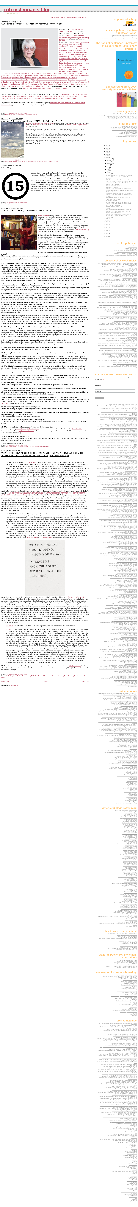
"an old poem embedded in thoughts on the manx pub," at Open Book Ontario (118, 505)
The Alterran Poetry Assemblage (129, 1192)
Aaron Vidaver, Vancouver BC (130, 905)
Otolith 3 (135, 1161)
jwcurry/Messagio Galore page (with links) (127, 991)
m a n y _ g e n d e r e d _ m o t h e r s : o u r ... (117, 215)
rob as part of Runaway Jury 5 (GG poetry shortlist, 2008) (123, 578)
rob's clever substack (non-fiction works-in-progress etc (124, 36)
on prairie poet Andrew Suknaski (129, 533)
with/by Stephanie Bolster (131, 800)
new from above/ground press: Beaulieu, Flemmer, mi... (119, 209)
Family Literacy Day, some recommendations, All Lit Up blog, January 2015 (119, 292)
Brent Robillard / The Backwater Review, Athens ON (124, 883)
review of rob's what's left (131, 664)
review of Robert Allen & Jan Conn (128, 682)
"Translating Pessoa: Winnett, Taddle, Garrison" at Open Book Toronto (120, 526)
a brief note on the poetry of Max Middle (127, 645)
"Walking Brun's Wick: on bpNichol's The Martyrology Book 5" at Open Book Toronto (117, 532)
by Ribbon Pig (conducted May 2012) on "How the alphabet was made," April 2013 (117, 713)
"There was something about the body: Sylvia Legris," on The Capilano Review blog (117, 481)
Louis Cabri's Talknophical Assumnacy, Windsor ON (124, 1010)
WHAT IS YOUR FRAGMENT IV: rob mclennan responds (123, 355)
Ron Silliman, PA (133, 890)
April (108, 170)
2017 (106, 157)
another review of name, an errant (129, 635)
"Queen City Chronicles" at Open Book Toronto (126, 548)
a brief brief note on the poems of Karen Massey (125, 627)
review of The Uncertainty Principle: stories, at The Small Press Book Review (119, 354)
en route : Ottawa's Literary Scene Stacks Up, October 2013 (123, 404)
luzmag (135, 1172)
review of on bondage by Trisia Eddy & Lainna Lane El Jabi (123, 565)
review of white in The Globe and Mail (128, 601)
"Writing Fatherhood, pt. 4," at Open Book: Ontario (125, 359)
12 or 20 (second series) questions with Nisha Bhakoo (26, 210)
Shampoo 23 (134, 1182)
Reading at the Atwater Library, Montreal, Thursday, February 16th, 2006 (120, 1030)
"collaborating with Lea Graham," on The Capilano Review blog (122, 467)
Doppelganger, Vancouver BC (130, 983)
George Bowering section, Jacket (129, 943)
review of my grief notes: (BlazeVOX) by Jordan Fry (125, 462)
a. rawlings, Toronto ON (131, 880)
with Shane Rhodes (132, 773)
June (108, 167)
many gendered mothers (131, 248)
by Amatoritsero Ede (132, 784)
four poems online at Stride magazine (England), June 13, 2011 (122, 1114)
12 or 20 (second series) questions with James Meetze (119, 194)
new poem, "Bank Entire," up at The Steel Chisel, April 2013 (123, 1053)
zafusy (135, 1174)
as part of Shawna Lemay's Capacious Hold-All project (124, 583)
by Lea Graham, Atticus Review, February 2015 (126, 696)
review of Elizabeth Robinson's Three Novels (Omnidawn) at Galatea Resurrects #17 (117, 468)
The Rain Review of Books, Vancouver (128, 1004)
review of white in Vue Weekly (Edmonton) (127, 597)
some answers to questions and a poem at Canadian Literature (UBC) (120, 752)
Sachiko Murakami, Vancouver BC (129, 871)
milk (136, 1133)
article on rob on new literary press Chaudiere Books (124, 626)
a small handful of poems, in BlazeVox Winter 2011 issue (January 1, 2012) (119, 1101)
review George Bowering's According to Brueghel (125, 570)
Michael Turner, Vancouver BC (129, 901)
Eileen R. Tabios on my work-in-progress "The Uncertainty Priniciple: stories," (119, 484)
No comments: (24, 113)
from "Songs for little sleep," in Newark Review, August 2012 (123, 1081)
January (109, 217)
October (109, 162)
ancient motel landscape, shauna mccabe (127, 961)
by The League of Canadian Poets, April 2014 (126, 707)
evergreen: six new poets (131, 944)
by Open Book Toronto (131, 747)
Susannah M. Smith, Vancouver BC (128, 894)
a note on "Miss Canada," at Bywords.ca (127, 431)
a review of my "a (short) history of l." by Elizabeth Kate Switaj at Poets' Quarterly (118, 271)
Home (46, 681)
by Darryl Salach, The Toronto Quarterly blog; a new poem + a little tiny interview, (118, 729)
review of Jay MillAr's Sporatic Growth (128, 624)
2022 (106, 150)
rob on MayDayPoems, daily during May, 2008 (126, 1143)
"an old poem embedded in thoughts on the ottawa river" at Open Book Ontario (118, 500)
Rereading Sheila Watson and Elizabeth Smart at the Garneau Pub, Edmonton (118, 585)
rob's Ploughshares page (131, 135)
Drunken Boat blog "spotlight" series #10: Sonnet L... (118, 202)
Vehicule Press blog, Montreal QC (129, 904)
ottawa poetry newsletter (131, 249)
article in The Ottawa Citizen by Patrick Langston (125, 619)
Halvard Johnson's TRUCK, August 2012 (127, 936)
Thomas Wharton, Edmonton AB (129, 909)
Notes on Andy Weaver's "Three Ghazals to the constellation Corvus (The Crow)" (118, 669)
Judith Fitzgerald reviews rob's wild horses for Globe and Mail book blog (120, 542)
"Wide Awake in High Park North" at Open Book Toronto (124, 536)
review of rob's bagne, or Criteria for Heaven (126, 675)
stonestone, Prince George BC (129, 1009)
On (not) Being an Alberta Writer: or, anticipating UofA (124, 621)
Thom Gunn (5, 403)
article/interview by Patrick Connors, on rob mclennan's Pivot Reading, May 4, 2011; (117, 509)
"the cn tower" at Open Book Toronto (128, 560)
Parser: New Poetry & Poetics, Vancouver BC (126, 998)
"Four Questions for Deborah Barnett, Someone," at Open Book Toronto (120, 487)
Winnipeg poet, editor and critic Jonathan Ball (40, 123)
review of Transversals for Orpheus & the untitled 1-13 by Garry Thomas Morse (118, 622)
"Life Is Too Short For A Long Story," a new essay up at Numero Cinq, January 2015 (117, 295)
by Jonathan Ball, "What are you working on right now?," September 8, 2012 (119, 718)
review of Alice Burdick (131, 683)
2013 (106, 223)
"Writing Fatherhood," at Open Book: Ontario (126, 365)
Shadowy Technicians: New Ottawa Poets (127, 967)
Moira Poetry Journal (132, 1181)
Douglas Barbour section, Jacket (129, 937)
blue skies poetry (133, 1144)
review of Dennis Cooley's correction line (127, 581)
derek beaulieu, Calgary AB (130, 815)
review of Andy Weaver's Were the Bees (127, 644)
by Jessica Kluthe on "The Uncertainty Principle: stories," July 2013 (121, 709)
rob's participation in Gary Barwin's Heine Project (125, 538)
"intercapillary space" (132, 1167)
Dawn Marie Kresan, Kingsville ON (128, 855)
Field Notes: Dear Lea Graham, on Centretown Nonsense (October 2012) (119, 1076)
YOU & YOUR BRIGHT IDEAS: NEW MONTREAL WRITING (122, 948)
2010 (106, 227)
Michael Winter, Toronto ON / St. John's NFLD (126, 911)
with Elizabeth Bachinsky (131, 751)
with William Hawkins (132, 787)
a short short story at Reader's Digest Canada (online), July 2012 (121, 1082)
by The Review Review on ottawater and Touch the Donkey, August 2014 (120, 699)
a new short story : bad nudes (113, 205)
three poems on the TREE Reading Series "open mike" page (122, 1135)
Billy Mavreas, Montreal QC (130, 864)
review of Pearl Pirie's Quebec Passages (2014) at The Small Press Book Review (118, 332)
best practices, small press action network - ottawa (125, 656)
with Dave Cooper (132, 783)
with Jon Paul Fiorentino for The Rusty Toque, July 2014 (123, 702)
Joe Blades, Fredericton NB (130, 820)
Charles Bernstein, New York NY (129, 816)
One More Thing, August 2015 (130, 278)
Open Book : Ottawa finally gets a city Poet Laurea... (118, 193)
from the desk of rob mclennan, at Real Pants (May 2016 (123, 269)
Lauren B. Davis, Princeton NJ (129, 834)
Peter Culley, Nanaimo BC (130, 831)
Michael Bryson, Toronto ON (130, 821)
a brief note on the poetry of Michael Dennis (126, 630)
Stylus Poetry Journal (132, 1154)
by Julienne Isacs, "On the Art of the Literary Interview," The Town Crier (120, 695)
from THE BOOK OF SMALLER (113, 184)
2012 (106, 224)
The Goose (134, 986)
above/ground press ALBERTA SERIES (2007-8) (125, 253)
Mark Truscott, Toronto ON (130, 900)
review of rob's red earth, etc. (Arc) (128, 661)
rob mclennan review (42, 161)
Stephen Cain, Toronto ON (130, 825)
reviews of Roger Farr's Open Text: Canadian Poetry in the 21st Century (120, 575)
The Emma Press (33, 446)
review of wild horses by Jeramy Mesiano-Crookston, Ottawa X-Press (120, 528)
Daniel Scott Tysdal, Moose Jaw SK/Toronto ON (125, 902)
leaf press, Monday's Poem (130, 1131)
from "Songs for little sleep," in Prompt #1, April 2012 (124, 1090)
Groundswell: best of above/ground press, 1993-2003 (124, 963)
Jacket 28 (134, 1186)
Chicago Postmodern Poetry (130, 980)
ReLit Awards (133, 1007)
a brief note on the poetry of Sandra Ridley (127, 618)
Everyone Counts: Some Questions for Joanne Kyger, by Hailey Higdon (74, 38)
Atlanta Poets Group (132, 915)
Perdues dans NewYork (26, 431)
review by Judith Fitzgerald (130, 591)
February (109, 173)
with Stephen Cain (132, 794)
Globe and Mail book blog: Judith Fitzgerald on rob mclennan (122, 552)
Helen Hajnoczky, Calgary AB (130, 850)
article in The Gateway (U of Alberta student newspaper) (123, 607)
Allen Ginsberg (9, 676)
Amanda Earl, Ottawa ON (131, 839)
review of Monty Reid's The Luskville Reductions (125, 558)
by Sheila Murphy (132, 786)
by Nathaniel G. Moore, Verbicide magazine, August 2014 (123, 701)
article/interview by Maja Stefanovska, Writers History (124, 506)
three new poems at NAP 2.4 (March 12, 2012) (126, 1093)
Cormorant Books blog (131, 829)
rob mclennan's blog (27, 9)
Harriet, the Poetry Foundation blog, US (127, 877)
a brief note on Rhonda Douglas (129, 634)
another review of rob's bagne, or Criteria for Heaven (124, 676)
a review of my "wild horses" (130, 273)
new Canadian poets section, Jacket (128, 947)
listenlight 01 (134, 1168)
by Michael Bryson (132, 802)
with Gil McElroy (133, 799)
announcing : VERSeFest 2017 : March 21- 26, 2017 (118, 182)
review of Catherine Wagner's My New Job (127, 562)
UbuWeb (135, 1013)
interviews (49, 676)
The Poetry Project (31, 462)
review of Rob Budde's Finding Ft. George (127, 580)
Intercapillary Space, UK (131, 987)
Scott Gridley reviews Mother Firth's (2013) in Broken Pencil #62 (122, 357)
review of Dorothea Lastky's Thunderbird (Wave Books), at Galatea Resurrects (118, 428)
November (109, 160)
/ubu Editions (134, 1014)
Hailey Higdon (8, 114)
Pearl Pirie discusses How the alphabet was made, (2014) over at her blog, (119, 353)
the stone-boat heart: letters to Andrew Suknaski (125, 638)
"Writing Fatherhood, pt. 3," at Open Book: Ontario (125, 362)
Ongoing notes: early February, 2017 (115, 212)
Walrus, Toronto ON (132, 1152)
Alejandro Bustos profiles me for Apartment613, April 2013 (123, 418)
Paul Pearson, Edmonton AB (130, 874)
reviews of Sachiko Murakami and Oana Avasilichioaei (124, 576)
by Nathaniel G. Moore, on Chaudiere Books (126, 776)
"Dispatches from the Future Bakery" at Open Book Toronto (123, 563)
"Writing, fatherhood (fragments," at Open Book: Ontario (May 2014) (121, 340)
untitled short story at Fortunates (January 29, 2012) (124, 1095)
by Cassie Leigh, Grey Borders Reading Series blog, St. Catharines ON (120, 728)
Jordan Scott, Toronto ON (131, 889)
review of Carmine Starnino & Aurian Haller (127, 685)
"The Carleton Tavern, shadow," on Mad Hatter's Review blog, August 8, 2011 (118, 1106)
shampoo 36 (134, 1124)
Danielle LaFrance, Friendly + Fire (114, 206)
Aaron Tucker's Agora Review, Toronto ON (127, 975)
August (108, 165)
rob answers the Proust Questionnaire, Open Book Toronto (123, 741)
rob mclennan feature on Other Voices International (125, 1140)
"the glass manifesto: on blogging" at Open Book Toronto (123, 511)
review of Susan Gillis (131, 686)
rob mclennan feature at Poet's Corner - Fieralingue (125, 1134)
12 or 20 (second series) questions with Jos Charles (118, 188)
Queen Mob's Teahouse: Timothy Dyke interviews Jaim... (119, 190)
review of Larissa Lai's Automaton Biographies (126, 540)
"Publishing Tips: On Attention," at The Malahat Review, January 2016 (120, 270)
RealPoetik (134, 1173)
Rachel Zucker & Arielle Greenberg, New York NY (125, 912)
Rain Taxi (134, 1005)
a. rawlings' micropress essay (130, 670)
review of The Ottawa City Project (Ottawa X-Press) (125, 617)
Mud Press (18, 446)
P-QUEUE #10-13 (110, 191)
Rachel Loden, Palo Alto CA (130, 859)
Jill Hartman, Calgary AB (131, 852)
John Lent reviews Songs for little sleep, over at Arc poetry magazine (121, 410)
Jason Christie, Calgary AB (130, 827)
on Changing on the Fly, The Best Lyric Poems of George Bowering (121, 654)
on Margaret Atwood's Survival (129, 662)
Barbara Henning (47, 537)
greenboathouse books (131, 1202)
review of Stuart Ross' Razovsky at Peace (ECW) (125, 681)
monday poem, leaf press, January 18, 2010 (126, 1123)
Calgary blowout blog (132, 917)
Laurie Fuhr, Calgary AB (131, 845)
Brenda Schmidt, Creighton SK (129, 888)
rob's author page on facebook (129, 126)
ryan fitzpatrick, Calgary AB (130, 841)
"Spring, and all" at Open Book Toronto (128, 544)
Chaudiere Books (132, 247)
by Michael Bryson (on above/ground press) (126, 803)
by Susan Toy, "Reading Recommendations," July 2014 (124, 703)
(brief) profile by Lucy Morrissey (129, 423)
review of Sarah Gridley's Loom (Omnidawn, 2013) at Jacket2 (122, 356)
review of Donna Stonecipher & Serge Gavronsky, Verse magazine (121, 587)
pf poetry (134, 1130)
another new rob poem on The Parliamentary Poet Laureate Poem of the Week (118, 1139)
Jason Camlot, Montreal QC (130, 826)
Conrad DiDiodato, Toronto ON (129, 836)
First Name (98, 385)
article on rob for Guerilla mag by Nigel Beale (126, 564)
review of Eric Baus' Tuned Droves (128, 557)
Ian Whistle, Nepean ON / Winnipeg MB (127, 910)
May (108, 169)
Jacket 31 (134, 1162)
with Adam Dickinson (132, 781)
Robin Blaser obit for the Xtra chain (128, 569)
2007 (106, 232)
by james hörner (133, 793)
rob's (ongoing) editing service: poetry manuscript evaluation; (122, 118)
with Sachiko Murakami (131, 754)
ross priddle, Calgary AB (131, 878)
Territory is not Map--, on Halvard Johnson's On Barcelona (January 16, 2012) (118, 1098)
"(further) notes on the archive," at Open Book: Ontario (124, 322)
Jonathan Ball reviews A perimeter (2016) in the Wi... (118, 176)
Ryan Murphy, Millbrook (111, 200)
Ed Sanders (9, 629)
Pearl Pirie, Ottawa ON (131, 875)
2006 (106, 233)
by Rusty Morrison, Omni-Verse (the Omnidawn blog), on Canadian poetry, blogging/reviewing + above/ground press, (119, 726)
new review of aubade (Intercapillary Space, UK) (125, 595)
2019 (106, 154)
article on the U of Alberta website (129, 606)
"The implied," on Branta (131, 549)
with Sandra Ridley (132, 755)
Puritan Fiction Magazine (131, 1151)
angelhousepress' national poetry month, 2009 (126, 1127)
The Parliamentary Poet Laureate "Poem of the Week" (124, 996)
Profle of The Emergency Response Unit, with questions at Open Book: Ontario (118, 463)
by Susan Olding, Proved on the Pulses (127, 745)
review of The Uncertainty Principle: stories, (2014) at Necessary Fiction (120, 314)
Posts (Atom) (14, 685)
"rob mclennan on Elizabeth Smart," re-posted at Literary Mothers (121, 317)
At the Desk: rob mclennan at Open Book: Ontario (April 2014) (122, 342)
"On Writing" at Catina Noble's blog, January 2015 (125, 294)
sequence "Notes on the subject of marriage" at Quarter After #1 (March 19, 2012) (117, 1092)
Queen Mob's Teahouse (31, 114)
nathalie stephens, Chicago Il (130, 896)
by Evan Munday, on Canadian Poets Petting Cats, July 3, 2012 (122, 719)
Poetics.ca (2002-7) (132, 254)
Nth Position (134, 1176)
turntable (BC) (133, 1125)
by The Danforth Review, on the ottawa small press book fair (122, 750)
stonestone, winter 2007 (131, 1157)
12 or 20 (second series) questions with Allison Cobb (118, 203)
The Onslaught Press (43, 446)
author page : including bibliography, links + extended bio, (69, 17)
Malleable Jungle (133, 1183)
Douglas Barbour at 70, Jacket (129, 554)
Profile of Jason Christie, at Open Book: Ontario (125, 321)
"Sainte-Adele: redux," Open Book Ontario (127, 492)
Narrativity (134, 993)
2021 (106, 151)
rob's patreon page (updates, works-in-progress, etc (124, 35)
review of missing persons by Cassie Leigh (127, 524)
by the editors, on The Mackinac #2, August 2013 (125, 708)
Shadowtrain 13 (133, 1156)
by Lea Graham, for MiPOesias (129, 765)
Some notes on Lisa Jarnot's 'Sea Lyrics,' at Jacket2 (124, 421)
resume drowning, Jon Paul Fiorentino (128, 965)
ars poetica (134, 1136)
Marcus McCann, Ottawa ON (130, 866)
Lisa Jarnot (9, 626)
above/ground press (132, 245)
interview (15, 114)
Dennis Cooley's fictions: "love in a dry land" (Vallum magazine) (122, 596)
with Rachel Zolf (133, 777)
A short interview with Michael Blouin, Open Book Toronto (123, 495)
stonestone (134, 1193)
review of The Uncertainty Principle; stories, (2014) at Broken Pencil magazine (118, 316)
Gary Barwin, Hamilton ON (130, 814)
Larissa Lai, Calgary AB (131, 857)
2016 (106, 218)
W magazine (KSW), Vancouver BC (128, 1012)
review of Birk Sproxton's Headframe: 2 (127, 628)
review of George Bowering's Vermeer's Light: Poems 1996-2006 (121, 605)
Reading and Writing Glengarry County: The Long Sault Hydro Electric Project (118, 553)
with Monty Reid (133, 779)
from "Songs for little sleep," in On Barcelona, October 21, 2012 (122, 1075)
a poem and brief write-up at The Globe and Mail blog (124, 1128)
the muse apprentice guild (131, 1194)
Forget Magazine (133, 1145)
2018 (106, 156)
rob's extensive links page (131, 131)
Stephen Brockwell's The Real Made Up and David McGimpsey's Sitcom (120, 584)
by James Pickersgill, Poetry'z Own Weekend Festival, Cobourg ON (121, 733)
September (109, 163)
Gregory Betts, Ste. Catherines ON (128, 818)
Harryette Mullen (32, 537)
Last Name (98, 391)
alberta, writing (133, 921)
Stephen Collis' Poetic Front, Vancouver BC (126, 1001)
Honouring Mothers (132, 1190)
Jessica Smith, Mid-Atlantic (130, 893)
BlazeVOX (134, 1146)
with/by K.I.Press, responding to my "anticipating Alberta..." (123, 768)
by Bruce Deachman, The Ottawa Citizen (127, 746)
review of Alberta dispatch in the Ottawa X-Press (125, 571)
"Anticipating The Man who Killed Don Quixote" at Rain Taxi (123, 515)
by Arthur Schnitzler (27, 429)
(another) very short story (112, 187)
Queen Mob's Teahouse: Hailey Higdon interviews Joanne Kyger (31, 24)
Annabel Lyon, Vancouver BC (130, 861)
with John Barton (133, 789)
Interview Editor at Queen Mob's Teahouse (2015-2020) (124, 128)
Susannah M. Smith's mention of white (128, 594)
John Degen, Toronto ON (131, 835)
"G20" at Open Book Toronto (130, 531)
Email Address (99, 380)
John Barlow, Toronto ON (131, 813)
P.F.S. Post (134, 1179)
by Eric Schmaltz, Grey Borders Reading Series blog (124, 740)
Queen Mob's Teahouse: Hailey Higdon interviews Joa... (119, 175)
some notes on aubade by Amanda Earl (127, 632)
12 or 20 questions (10, 446)
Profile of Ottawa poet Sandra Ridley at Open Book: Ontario (123, 479)
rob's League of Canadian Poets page (128, 132)
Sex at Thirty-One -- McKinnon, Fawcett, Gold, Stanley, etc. (123, 665)
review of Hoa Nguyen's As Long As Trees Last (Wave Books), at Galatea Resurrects (117, 426)
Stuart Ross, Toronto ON (131, 884)
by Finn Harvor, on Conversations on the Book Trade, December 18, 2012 (119, 717)
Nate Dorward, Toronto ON (130, 837)
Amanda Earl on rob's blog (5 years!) (128, 586)
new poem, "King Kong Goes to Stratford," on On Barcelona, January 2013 (119, 1068)
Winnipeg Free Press (53, 161)
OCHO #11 (134, 1149)
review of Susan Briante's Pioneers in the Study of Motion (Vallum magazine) (119, 612)
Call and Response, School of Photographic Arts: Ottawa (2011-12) (121, 255)
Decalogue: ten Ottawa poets (130, 942)
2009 (106, 229)
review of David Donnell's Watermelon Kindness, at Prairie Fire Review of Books (118, 525)
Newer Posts (5, 681)
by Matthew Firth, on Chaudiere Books (128, 774)
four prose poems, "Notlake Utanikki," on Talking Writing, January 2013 (120, 1066)
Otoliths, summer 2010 (131, 1119)
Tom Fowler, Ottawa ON (131, 842)
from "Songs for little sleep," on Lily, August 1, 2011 (125, 1107)
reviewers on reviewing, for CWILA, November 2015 (124, 276)
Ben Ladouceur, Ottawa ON (130, 856)
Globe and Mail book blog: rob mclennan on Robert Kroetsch (122, 546)
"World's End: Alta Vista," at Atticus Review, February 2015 (123, 291)
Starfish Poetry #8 (132, 1141)
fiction (6, 204)
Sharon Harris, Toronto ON (130, 851)
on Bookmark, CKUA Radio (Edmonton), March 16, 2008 (123, 1025)
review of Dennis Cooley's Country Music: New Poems (124, 629)
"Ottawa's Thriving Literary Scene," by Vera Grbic (125, 488)
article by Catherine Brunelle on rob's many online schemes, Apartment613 (119, 283)
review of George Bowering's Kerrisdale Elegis (126, 574)
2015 (106, 220)
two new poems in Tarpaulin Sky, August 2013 (126, 1037)
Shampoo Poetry (133, 1008)
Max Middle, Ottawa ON (131, 867)
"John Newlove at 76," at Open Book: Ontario (126, 327)
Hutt (136, 1187)
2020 (106, 153)
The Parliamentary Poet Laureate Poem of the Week (124, 1171)
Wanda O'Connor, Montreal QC (129, 872)
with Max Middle (133, 790)
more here (134, 1015)
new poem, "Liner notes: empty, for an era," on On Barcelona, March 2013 (119, 1058)
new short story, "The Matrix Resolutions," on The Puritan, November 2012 (119, 1074)
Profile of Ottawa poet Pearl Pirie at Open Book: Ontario (123, 478)
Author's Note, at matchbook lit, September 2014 (125, 312)
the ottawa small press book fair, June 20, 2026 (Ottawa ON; (122, 117)
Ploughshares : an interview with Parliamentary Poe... (118, 197)
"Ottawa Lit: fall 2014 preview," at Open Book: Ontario (124, 313)
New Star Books (17, 161)
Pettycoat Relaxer (132, 1195)
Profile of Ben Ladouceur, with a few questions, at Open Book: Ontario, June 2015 (117, 279)
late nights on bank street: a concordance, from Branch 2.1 (123, 1120)
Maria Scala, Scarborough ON (130, 886)
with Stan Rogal (133, 795)
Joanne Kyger (21, 114)
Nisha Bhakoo (24, 446)
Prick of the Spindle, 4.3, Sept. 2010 (128, 1118)
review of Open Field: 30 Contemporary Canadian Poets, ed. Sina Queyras (119, 651)
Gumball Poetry (133, 1197)
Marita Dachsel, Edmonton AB (130, 832)
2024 (106, 147)
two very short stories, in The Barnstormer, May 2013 (124, 1044)
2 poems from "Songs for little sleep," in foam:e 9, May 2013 (123, 1049)
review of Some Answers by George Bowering (126, 589)
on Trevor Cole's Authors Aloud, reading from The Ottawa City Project (120, 1029)
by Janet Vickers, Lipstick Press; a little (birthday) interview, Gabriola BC (120, 724)
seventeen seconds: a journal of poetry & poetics (125, 250)
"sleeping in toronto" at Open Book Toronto (127, 568)
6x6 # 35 (108, 208)
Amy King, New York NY (131, 853)
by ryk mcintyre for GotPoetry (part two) (127, 761)
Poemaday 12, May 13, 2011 (130, 1115)
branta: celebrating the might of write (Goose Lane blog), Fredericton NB (120, 976)
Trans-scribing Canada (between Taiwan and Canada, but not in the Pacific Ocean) (117, 916)
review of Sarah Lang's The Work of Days (127, 602)
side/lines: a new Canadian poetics (128, 946)
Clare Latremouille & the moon (129, 653)
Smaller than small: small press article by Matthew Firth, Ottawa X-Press (120, 660)
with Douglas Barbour (131, 797)
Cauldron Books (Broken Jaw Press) (128, 960)
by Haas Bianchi (133, 770)
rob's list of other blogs (131, 926)
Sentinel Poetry (133, 1189)
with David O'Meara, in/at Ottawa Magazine (126, 720)
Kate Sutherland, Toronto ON (130, 899)
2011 (106, 226)
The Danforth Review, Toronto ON (129, 981)
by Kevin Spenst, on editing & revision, (128, 734)
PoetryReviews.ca (132, 1002)
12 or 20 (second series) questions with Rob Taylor (118, 211)
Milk (136, 1198)
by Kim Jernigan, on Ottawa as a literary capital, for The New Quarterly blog (119, 730)
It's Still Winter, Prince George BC (129, 988)
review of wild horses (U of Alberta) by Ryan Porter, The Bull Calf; (121, 508)
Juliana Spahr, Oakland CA (130, 895)
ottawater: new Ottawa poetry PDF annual (127, 252)
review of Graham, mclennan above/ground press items (124, 639)
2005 (106, 235)
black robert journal (132, 1129)
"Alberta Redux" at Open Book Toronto (128, 543)
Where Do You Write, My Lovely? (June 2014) (126, 328)
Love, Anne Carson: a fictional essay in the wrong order (124, 530)
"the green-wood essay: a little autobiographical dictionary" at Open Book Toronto (118, 519)
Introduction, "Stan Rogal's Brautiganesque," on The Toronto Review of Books (118, 417)
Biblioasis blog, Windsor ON (130, 819)
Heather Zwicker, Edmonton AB (129, 914)
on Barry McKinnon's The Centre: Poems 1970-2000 (124, 655)
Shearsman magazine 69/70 (130, 1155)
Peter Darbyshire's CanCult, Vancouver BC (127, 977)
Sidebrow (134, 1160)
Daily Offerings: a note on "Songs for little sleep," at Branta (123, 433)
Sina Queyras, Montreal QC (130, 879)
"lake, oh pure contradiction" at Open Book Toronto (125, 567)
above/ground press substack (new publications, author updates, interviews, (119, 38)
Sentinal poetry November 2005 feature (127, 133)
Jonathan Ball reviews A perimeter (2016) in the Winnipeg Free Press (33, 121)
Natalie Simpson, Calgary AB (130, 891)
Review (23, 161)
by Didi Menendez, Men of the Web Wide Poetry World (124, 767)
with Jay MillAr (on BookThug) (130, 788)
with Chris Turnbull (132, 778)
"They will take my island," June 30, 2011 (127, 1113)
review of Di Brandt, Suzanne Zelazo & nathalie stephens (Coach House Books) (118, 666)
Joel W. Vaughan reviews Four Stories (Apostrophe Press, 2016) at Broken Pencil (117, 263)
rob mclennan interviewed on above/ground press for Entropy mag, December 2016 (117, 693)
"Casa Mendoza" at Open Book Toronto (127, 527)
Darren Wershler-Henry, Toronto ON (128, 907)
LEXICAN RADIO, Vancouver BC (129, 992)
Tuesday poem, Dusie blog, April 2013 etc (127, 935)
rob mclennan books (31, 161)
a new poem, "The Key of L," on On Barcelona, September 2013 (122, 1034)
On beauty (6, 167)
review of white (133, 579)
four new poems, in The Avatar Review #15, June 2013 (124, 1043)
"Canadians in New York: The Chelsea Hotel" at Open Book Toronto (121, 547)
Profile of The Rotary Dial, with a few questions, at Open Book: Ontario (120, 310)
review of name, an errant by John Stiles (127, 616)
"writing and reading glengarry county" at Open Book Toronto (122, 517)
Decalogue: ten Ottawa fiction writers (128, 941)
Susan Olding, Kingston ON (130, 873)
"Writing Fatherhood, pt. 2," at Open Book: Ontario (125, 364)
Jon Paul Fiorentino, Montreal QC (129, 840)
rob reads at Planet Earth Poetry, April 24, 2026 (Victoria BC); (122, 113)
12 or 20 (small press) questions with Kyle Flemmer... (118, 214)
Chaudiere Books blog (131, 918)
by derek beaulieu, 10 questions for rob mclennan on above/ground (121, 731)
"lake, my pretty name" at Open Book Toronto (126, 559)
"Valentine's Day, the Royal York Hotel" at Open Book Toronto (122, 541)
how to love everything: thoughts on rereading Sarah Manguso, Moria (120, 555)
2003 (106, 238)
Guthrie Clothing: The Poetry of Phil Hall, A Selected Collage (122, 933)
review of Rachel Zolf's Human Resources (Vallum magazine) (122, 611)
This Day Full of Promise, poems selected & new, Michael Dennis (121, 966)
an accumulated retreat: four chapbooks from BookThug (123, 633)
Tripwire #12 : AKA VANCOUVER (114, 199)
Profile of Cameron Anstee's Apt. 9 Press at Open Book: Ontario (122, 485)
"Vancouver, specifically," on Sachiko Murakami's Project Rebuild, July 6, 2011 (118, 1112)
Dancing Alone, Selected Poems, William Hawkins (125, 962)
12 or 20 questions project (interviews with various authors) (123, 763)
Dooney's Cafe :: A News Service (129, 985)
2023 (106, 148)
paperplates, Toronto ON (131, 997)
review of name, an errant (131, 640)
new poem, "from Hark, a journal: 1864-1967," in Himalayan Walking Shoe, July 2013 (117, 1038)
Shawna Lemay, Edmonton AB (129, 858)
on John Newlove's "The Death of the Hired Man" (125, 667)
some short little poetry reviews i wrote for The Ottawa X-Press (122, 603)
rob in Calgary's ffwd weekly (130, 592)
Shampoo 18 (134, 1200)
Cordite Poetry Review (131, 1188)
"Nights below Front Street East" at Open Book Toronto (124, 537)
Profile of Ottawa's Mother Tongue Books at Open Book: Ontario (122, 474)
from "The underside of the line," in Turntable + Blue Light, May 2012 (121, 1087)
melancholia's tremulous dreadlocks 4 (128, 1166)
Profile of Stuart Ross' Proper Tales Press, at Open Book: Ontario (121, 311)
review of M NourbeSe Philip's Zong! (128, 516)
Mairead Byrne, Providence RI (130, 824)
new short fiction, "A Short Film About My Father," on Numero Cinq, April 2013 (118, 1054)
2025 (106, 145)
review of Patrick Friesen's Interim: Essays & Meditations (123, 590)
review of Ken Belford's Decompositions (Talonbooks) (124, 501)
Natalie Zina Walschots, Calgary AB (128, 906)
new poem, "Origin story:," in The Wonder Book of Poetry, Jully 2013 (121, 1039)
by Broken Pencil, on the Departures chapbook (126, 758)
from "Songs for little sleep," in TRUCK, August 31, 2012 (123, 1080)
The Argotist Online (132, 1177)
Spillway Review (133, 1178)
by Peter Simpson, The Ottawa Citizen (128, 744)
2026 (106, 144)
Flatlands (134, 1199)
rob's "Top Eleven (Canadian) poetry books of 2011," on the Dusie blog (120, 465)
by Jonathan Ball (133, 749)
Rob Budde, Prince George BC (129, 823)
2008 (106, 230)
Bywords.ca (134, 1150)
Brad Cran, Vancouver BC (130, 830)
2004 (106, 236)
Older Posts (85, 681)
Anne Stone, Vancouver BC (130, 898)
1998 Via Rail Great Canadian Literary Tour (126, 136)
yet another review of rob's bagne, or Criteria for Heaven (123, 677)
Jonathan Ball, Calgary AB (130, 812)
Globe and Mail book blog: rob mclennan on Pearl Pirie (124, 551)
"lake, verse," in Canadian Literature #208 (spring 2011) (124, 1104)
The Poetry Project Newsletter (75, 676)
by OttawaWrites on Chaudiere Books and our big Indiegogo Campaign (120, 698)
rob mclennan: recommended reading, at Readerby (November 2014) (120, 296)
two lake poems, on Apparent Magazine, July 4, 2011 (124, 1111)
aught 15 (134, 1170)
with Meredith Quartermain (130, 792)
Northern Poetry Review (131, 994)
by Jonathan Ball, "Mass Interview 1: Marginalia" (125, 739)
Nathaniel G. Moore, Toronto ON (129, 869)
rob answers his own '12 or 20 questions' (127, 760)
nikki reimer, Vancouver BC (130, 882)
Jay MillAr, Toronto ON (131, 868)
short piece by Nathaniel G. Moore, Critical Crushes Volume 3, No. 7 (121, 608)
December (109, 159)
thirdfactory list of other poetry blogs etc (127, 922)
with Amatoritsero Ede (131, 782)
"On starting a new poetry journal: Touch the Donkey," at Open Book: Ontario (119, 323)
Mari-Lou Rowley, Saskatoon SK (129, 885)
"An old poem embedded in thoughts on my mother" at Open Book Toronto (119, 510)
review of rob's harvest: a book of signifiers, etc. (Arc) (124, 673)
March (108, 172)
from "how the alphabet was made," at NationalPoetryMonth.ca (122, 1091)
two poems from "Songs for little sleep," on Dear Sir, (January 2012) (121, 1099)
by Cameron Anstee (132, 771)
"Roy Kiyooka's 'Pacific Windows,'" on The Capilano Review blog (121, 466)
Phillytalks (134, 999)
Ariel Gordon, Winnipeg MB (130, 846)
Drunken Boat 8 (133, 1165)
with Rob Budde (133, 766)
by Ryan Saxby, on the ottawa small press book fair (125, 757)
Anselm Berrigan (23, 495)
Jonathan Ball (8, 161)
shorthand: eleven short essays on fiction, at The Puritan (123, 439)
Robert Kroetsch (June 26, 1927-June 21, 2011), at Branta (123, 496)
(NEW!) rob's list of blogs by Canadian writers (126, 810)
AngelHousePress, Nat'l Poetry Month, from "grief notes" (123, 1122)
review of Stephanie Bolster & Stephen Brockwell (125, 671)
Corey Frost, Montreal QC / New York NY (127, 843)
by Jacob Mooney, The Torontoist (129, 742)
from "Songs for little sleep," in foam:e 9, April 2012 (125, 1088)
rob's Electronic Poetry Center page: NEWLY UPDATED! (123, 127)
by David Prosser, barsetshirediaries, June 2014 (125, 704)
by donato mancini (132, 798)
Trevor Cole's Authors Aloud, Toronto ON (127, 978)
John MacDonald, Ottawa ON (130, 862)
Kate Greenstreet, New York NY (129, 848)
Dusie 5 (135, 1158)
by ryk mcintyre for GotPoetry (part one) (127, 762)
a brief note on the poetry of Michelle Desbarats (125, 623)
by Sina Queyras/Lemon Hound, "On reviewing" (125, 738)
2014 (106, 221)
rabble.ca (134, 1003)
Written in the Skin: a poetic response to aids (126, 949)
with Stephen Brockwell (131, 772)
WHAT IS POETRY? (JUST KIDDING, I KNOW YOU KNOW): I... (121, 181)
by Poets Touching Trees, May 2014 (128, 706)
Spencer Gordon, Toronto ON (130, 847)
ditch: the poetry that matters (130, 982)
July (108, 166)
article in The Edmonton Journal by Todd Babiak (125, 610)
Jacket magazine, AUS (131, 989)
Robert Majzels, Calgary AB (130, 863)
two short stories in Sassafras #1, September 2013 (125, 1036)
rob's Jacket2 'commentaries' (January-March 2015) (124, 130)
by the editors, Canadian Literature (128, 697)
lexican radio (134, 1138)
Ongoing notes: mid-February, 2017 (114, 185)
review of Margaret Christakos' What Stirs (127, 573)
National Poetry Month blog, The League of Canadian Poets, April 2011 (120, 1117)
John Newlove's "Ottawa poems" (129, 637)
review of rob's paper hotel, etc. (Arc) (128, 672)
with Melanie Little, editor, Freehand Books (127, 756)
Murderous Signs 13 (132, 1163)
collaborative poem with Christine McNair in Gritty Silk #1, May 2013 (121, 1045)
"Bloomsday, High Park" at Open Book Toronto (126, 535)
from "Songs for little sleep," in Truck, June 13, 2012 (124, 1086)
